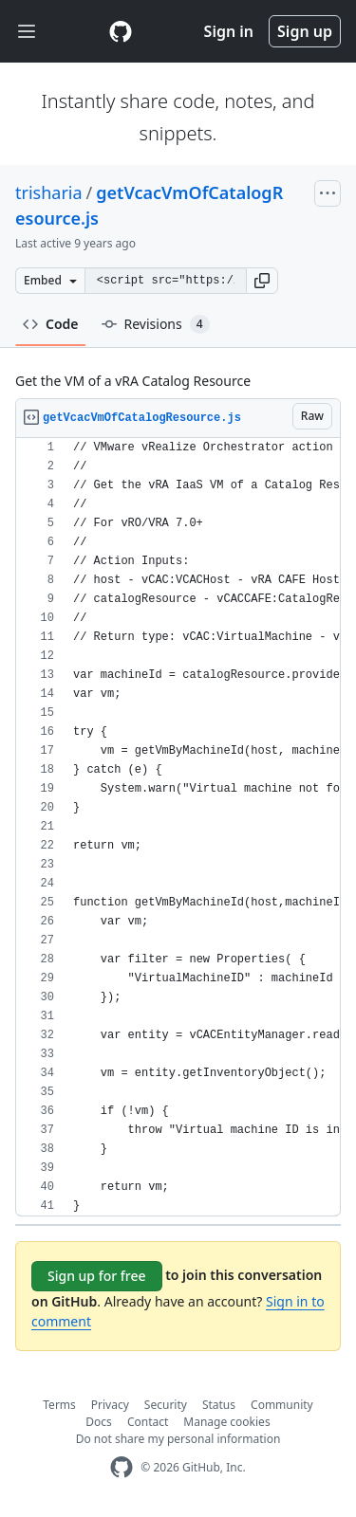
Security (165, 1405)
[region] (178, 827)
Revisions (156, 324)
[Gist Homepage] (120, 31)
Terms (59, 1405)
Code (51, 324)
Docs (98, 1422)
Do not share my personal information (178, 1439)
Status (218, 1405)
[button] (262, 280)
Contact (147, 1422)
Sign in (228, 31)
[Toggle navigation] (26, 32)
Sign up (304, 31)
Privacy (110, 1405)
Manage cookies (226, 1422)
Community (282, 1405)
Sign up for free (96, 1276)
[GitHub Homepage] (121, 1467)
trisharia (49, 192)
